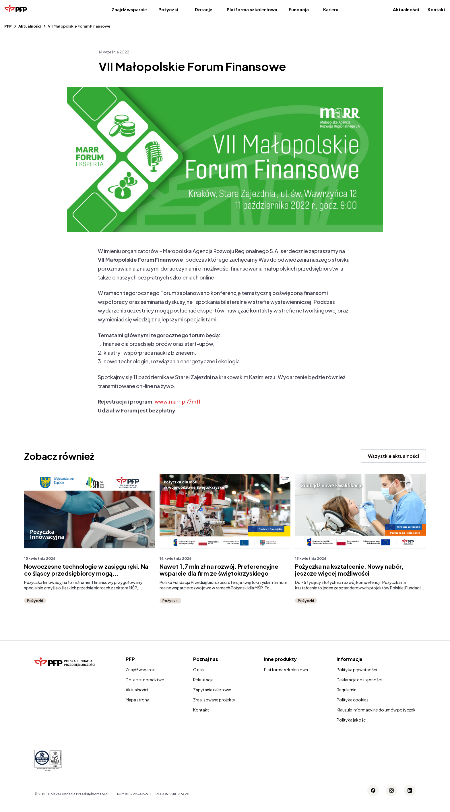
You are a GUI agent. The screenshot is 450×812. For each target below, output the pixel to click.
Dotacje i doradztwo (145, 679)
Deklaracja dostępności (359, 679)
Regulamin (346, 689)
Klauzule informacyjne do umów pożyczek (376, 709)
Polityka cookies (352, 699)
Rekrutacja (203, 679)
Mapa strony (137, 699)
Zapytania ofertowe (212, 689)
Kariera (330, 9)
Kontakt (436, 9)
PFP (8, 26)
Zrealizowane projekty (214, 699)
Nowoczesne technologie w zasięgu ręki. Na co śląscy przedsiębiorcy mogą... (86, 570)
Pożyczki (168, 9)
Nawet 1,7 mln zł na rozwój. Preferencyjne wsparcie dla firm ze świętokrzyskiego (219, 570)
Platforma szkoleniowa (252, 9)
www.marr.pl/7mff (178, 401)
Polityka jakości (351, 719)
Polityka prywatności (357, 669)
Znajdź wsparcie (129, 9)
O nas (198, 669)
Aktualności (406, 9)
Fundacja (299, 9)
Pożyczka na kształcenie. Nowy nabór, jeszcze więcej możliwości (349, 570)
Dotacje (203, 9)
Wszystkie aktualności (393, 456)
